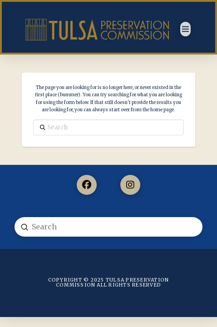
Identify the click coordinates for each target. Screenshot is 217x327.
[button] (185, 29)
